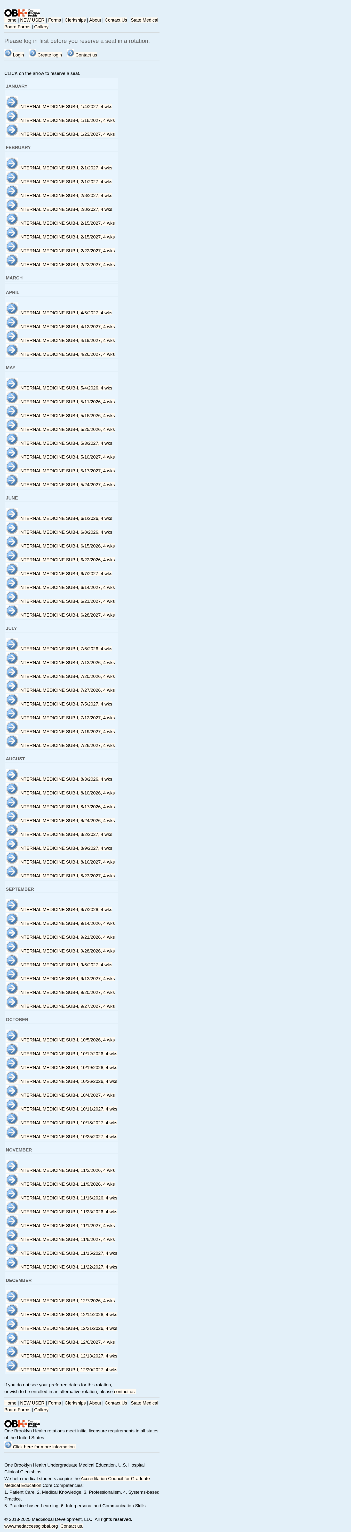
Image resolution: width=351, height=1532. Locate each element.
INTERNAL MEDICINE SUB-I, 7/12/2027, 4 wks (60, 717)
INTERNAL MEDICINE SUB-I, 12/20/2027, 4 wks (61, 1369)
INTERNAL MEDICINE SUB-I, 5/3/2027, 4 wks (59, 443)
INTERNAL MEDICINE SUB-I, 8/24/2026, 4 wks (60, 820)
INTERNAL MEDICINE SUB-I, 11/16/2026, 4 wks (61, 1197)
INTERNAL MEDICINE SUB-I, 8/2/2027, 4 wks (59, 834)
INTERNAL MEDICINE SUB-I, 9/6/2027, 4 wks (59, 964)
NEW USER (32, 20)
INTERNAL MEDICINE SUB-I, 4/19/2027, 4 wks (60, 340)
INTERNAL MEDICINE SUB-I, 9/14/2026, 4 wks (60, 923)
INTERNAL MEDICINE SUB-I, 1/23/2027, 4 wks (60, 134)
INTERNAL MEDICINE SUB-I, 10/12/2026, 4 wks (61, 1053)
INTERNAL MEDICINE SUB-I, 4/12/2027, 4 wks (60, 326)
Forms (54, 20)
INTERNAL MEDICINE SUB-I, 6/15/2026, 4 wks (60, 545)
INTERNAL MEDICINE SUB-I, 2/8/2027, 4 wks (59, 195)
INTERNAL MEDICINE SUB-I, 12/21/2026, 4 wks (61, 1328)
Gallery (41, 26)
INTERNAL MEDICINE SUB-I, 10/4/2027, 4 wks (60, 1095)
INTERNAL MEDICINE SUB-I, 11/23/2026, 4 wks (61, 1211)
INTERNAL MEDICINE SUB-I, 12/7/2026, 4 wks (60, 1300)
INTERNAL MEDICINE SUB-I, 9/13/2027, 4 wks (60, 978)
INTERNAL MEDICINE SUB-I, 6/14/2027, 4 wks (60, 587)
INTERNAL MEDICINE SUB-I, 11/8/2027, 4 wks (60, 1239)
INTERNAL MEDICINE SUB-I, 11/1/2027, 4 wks (60, 1225)
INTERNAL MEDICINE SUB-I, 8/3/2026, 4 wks (59, 779)
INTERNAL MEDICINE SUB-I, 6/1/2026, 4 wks (59, 518)
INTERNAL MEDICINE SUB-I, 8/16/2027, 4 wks (60, 862)
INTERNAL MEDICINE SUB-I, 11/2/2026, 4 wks (60, 1170)
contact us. (125, 1391)
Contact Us (116, 20)
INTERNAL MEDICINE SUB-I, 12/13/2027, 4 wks (61, 1355)
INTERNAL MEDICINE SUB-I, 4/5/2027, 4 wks (59, 312)
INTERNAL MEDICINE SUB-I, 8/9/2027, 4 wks (59, 848)
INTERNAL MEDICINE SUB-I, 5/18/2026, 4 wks (60, 415)
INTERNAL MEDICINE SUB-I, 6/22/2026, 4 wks (60, 559)
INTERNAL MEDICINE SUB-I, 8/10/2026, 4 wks (60, 792)
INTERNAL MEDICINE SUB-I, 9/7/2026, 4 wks (59, 909)
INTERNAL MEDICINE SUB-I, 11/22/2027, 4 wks (61, 1267)
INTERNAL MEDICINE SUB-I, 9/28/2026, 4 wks (60, 950)
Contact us (82, 54)
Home (10, 20)
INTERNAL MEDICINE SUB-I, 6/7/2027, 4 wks (59, 573)
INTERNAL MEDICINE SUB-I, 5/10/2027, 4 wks (60, 457)
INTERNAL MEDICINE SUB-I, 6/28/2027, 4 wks (60, 615)
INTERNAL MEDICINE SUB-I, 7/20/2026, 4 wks (60, 676)
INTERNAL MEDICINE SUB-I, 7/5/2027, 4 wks (59, 703)
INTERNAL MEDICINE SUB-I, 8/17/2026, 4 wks (60, 806)
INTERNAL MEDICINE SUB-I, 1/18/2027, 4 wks (60, 120)
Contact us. (71, 1526)
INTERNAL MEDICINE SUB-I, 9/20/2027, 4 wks (60, 992)
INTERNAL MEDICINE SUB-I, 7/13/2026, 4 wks (60, 662)
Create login (45, 54)
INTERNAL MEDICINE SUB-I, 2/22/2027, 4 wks (60, 250)
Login (14, 54)
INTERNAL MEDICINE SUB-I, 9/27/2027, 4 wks (60, 1006)
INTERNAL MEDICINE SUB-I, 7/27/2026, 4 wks (60, 690)
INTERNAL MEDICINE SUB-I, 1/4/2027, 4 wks (59, 106)
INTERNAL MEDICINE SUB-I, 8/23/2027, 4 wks (60, 875)
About (95, 20)
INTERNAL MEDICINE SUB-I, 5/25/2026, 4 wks (60, 429)
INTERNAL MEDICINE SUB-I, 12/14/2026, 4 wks (61, 1314)
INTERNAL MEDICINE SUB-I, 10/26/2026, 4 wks (61, 1081)
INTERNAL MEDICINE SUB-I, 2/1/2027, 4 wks (59, 167)
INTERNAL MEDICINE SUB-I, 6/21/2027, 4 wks (60, 601)
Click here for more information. (40, 1446)
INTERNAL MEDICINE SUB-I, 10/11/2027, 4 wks (61, 1108)
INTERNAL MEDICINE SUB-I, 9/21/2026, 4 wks (60, 937)
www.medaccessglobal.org (31, 1526)
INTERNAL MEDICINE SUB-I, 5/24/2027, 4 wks (60, 484)
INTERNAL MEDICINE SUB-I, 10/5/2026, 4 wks (60, 1039)
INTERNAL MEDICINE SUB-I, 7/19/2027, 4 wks (60, 731)
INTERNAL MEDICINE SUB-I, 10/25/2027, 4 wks (61, 1136)
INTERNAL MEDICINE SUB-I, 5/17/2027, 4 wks (60, 470)
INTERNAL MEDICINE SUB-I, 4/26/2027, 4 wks (60, 354)
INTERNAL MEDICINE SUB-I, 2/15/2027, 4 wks (60, 223)
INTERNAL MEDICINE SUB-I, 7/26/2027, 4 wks (60, 745)
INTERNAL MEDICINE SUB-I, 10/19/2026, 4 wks (61, 1067)
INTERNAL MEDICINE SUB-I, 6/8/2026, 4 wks (59, 532)
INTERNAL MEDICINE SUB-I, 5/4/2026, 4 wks (59, 387)
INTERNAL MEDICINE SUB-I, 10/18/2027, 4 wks (61, 1122)
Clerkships (75, 20)
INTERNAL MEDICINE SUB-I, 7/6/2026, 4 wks (59, 648)
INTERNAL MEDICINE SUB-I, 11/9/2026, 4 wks (60, 1184)
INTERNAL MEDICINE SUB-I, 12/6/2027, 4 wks (60, 1342)
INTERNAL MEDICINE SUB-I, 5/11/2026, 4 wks (60, 401)
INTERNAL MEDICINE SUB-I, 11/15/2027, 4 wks (61, 1253)
